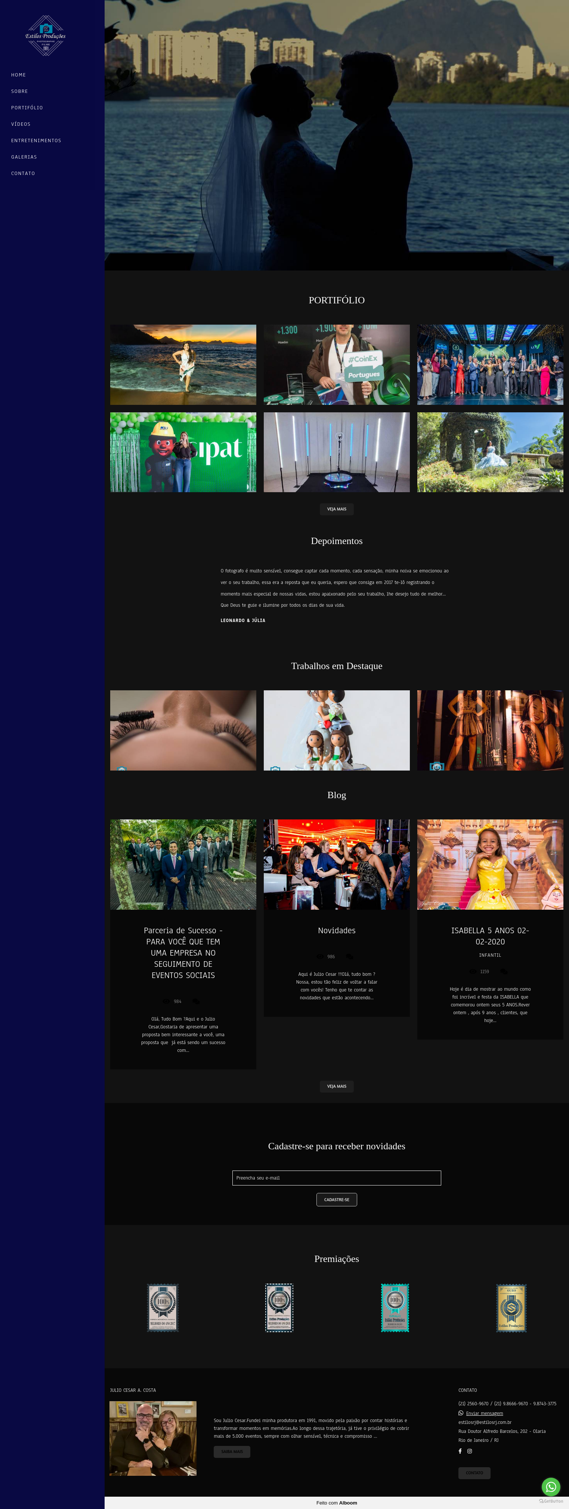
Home (18, 74)
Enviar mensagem (484, 1413)
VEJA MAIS (336, 509)
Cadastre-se (336, 1199)
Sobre (19, 91)
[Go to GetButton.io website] (551, 1501)
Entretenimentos (36, 140)
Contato (23, 173)
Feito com (336, 1503)
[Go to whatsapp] (551, 1487)
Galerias (24, 156)
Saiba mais (232, 1451)
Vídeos (21, 124)
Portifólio (27, 107)
